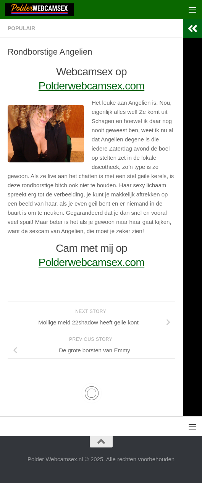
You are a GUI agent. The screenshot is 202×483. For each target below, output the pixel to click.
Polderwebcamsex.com (91, 86)
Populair (21, 28)
